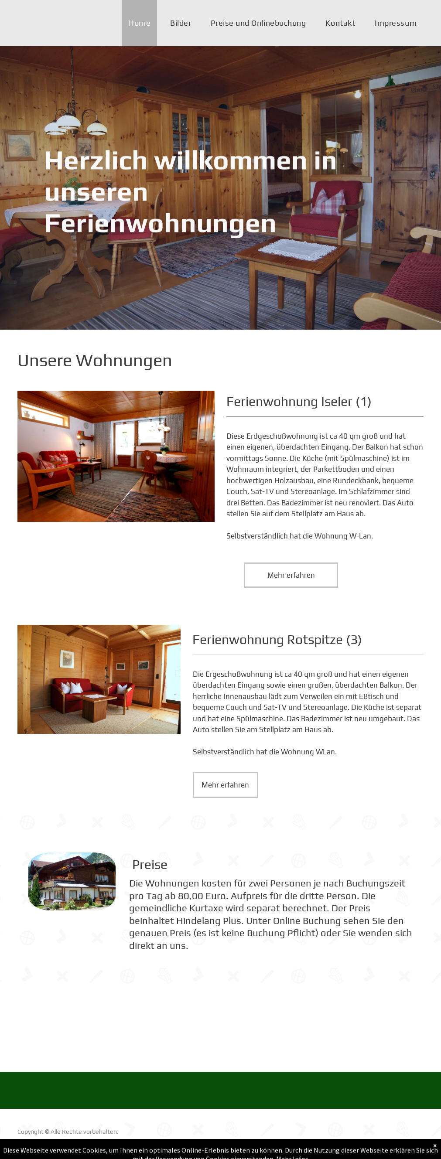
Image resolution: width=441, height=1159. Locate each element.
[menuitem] (143, 23)
